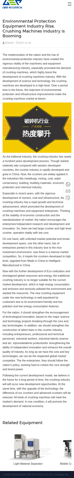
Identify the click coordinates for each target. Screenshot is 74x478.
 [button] (68, 184)
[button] (69, 4)
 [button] (68, 191)
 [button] (68, 198)
